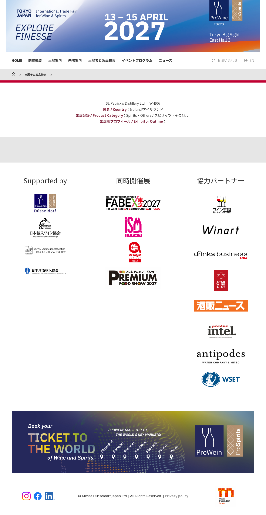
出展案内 (55, 60)
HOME (17, 60)
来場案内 (75, 60)
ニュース (165, 60)
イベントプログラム (137, 60)
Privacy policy (176, 496)
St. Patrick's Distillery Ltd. (126, 103)
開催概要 (35, 60)
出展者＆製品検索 (101, 60)
